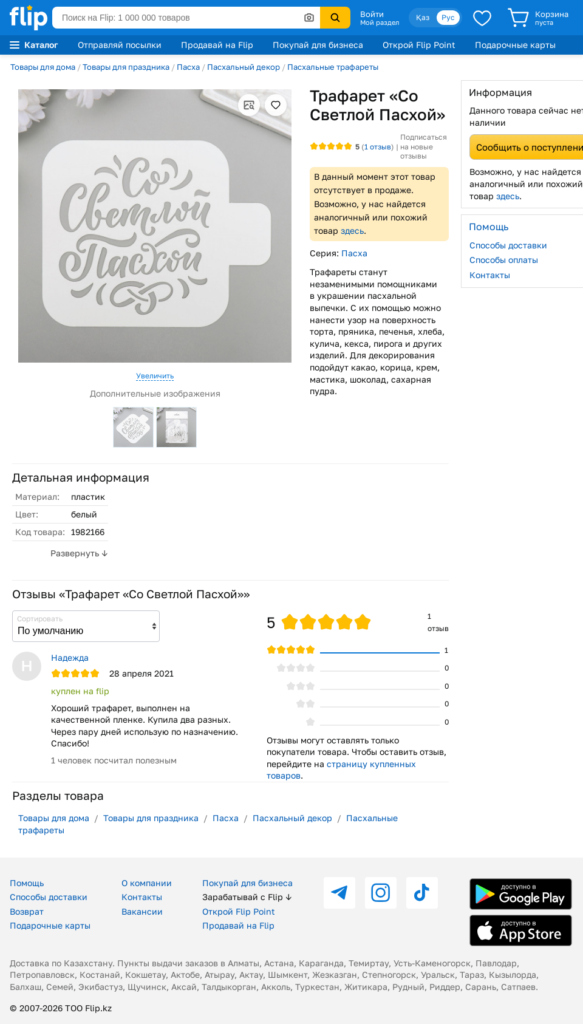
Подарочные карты (515, 44)
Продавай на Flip (217, 44)
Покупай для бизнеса (318, 44)
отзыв (377, 146)
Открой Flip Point (419, 44)
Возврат (27, 911)
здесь (352, 230)
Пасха (188, 67)
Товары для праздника (126, 67)
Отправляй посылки (120, 44)
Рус (448, 17)
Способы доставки (48, 897)
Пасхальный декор (243, 67)
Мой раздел (379, 22)
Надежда (70, 657)
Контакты (141, 897)
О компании (146, 883)
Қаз (422, 17)
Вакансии (142, 911)
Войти (372, 14)
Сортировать (40, 618)
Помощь (27, 883)
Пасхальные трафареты (332, 67)
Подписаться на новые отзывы (423, 146)
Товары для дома (42, 67)
